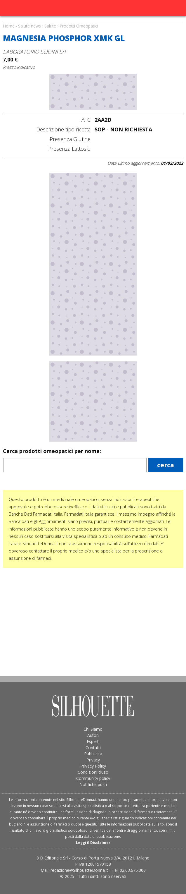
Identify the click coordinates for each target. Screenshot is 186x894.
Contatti (93, 747)
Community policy (93, 778)
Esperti (93, 741)
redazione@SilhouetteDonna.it (79, 870)
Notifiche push (93, 784)
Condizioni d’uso (93, 772)
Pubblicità (93, 753)
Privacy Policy (93, 766)
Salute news (93, 20)
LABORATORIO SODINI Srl (34, 51)
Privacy (93, 760)
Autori (93, 735)
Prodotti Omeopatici (79, 26)
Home (9, 26)
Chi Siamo (93, 729)
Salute (50, 26)
